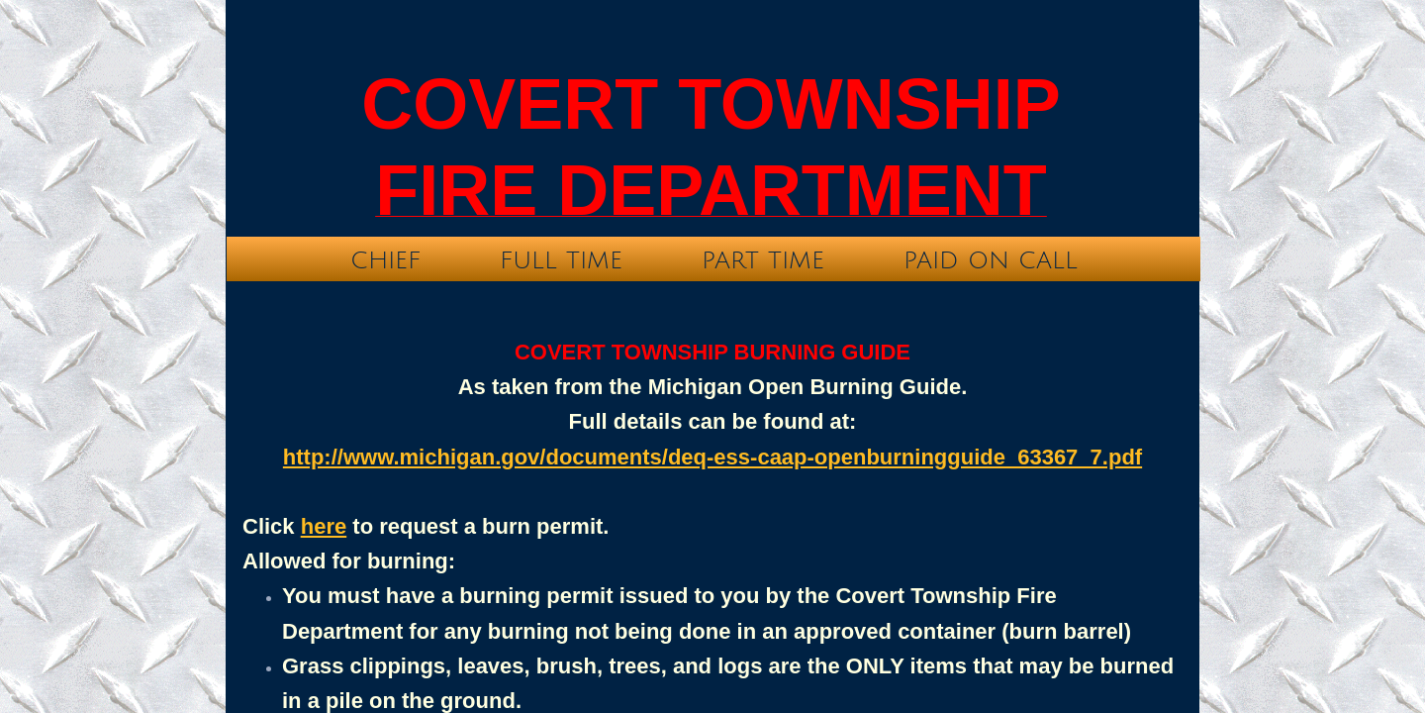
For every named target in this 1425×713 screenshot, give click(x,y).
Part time (763, 260)
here (323, 526)
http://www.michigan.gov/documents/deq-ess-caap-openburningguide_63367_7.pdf (712, 457)
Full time (561, 260)
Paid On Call (990, 260)
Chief (385, 260)
